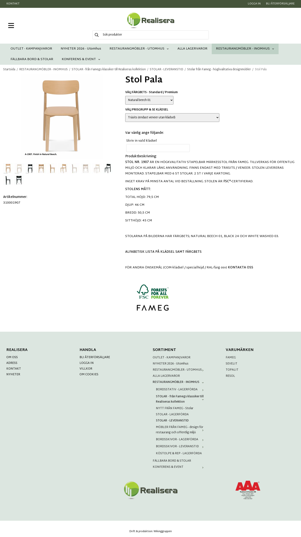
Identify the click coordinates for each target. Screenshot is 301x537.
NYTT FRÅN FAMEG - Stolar (174, 408)
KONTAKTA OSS (240, 268)
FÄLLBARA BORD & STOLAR (32, 59)
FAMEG (231, 357)
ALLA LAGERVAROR (192, 49)
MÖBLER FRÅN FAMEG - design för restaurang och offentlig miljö (181, 430)
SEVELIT (231, 363)
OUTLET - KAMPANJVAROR (31, 49)
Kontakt (12, 3)
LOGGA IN (87, 363)
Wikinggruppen (163, 531)
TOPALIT (232, 370)
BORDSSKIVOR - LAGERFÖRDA (181, 439)
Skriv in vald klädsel (141, 141)
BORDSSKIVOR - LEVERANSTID (181, 446)
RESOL (230, 376)
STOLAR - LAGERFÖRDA (172, 414)
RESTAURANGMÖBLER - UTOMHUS (139, 49)
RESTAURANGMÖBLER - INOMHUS (245, 49)
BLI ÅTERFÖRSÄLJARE (95, 357)
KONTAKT (13, 368)
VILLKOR (86, 368)
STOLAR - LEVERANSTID (172, 420)
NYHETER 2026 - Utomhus (81, 49)
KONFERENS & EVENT (81, 59)
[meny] (11, 25)
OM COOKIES (89, 374)
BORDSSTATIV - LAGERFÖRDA (181, 389)
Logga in (254, 3)
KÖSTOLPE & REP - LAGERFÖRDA (179, 453)
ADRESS (11, 363)
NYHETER (13, 374)
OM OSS (12, 357)
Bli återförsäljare (280, 3)
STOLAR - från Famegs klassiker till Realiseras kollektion (181, 399)
